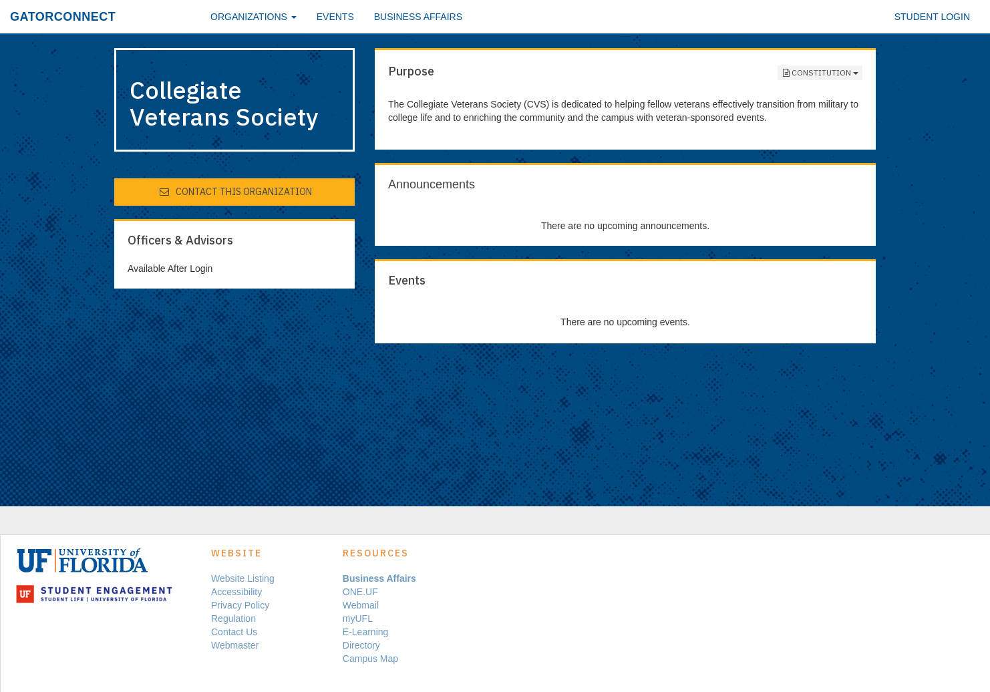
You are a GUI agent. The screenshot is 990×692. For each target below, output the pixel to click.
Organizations (253, 16)
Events (335, 16)
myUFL (358, 618)
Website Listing (243, 578)
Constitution (820, 73)
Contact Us (234, 632)
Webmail (361, 605)
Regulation (233, 618)
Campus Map (370, 658)
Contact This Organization (235, 191)
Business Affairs (418, 16)
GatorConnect (63, 16)
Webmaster (235, 645)
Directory (361, 645)
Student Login (932, 16)
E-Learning (366, 632)
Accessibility (236, 591)
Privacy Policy (240, 605)
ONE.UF (360, 591)
